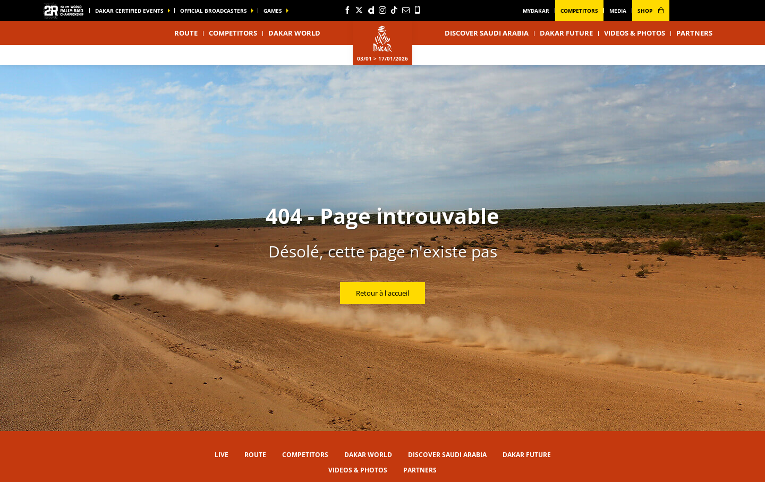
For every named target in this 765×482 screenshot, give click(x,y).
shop (651, 10)
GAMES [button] (273, 10)
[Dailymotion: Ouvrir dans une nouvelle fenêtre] (371, 10)
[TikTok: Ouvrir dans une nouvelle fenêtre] (394, 10)
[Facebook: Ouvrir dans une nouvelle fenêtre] (347, 10)
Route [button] (186, 33)
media (617, 10)
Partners (694, 33)
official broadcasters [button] (213, 10)
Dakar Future (566, 33)
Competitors (579, 10)
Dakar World (368, 454)
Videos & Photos (634, 33)
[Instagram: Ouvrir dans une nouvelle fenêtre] (382, 10)
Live (221, 454)
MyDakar (536, 10)
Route (255, 454)
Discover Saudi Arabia (487, 33)
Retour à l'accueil (382, 293)
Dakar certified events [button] (129, 10)
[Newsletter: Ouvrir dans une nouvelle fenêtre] (406, 10)
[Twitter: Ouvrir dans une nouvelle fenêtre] (359, 10)
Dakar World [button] (294, 33)
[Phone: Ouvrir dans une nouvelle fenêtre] (417, 10)
